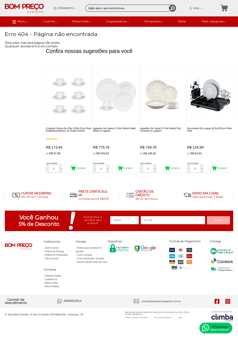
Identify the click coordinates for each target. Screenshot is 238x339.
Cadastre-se (51, 279)
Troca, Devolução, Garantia (90, 258)
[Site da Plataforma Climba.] (222, 315)
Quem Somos (52, 248)
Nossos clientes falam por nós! (92, 262)
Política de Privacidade (56, 255)
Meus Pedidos (52, 286)
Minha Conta (51, 283)
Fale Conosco (52, 258)
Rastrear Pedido (53, 276)
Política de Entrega (54, 251)
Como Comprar (84, 255)
